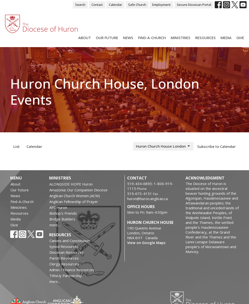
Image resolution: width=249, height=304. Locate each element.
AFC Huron (58, 207)
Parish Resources (64, 258)
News (128, 37)
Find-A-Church (152, 37)
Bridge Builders (62, 219)
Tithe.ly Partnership (65, 275)
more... (55, 224)
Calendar (115, 4)
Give (240, 37)
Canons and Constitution (69, 240)
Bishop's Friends (63, 213)
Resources (205, 37)
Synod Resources (64, 246)
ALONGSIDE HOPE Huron (71, 184)
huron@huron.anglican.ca (147, 198)
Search (80, 4)
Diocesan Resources (66, 252)
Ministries (180, 37)
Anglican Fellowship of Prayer (73, 201)
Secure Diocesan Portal (194, 4)
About (84, 37)
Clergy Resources (64, 264)
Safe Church (137, 4)
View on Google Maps (146, 242)
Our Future (107, 37)
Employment (161, 4)
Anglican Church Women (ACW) (74, 195)
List (16, 146)
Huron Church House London (163, 146)
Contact (97, 4)
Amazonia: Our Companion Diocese (78, 189)
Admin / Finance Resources (71, 269)
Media (226, 37)
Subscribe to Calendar (216, 146)
